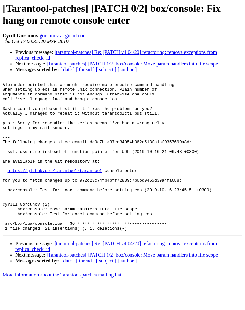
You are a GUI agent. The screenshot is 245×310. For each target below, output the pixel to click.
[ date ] (67, 69)
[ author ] (127, 69)
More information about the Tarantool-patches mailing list (62, 304)
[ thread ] (85, 69)
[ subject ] (106, 69)
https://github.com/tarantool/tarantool (55, 189)
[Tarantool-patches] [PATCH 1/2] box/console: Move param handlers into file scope (132, 63)
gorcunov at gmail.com (63, 35)
